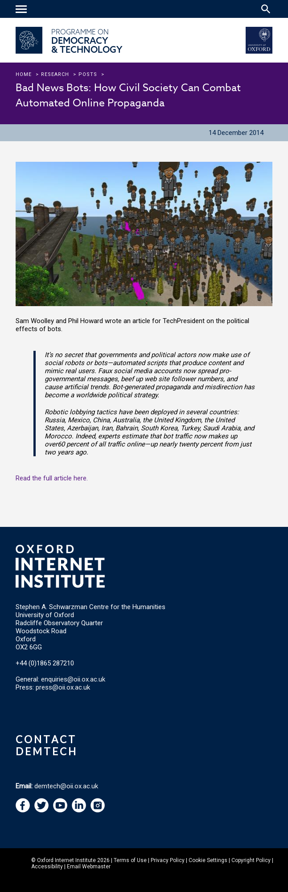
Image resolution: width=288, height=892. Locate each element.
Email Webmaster (89, 866)
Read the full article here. (52, 478)
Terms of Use (130, 860)
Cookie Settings (208, 860)
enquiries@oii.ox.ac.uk (73, 679)
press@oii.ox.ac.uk (63, 687)
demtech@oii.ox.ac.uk (66, 786)
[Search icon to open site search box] (265, 9)
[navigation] (22, 10)
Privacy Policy (168, 860)
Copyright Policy (251, 860)
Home (24, 74)
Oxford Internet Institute (66, 860)
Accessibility (47, 866)
